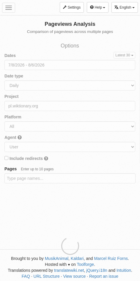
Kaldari (77, 258)
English (124, 7)
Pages (29, 168)
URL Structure (47, 276)
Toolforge (85, 264)
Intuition (124, 270)
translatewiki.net (69, 270)
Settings (72, 7)
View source (74, 276)
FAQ (26, 276)
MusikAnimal (56, 258)
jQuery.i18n (96, 270)
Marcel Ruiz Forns (111, 258)
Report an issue (103, 276)
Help (97, 7)
